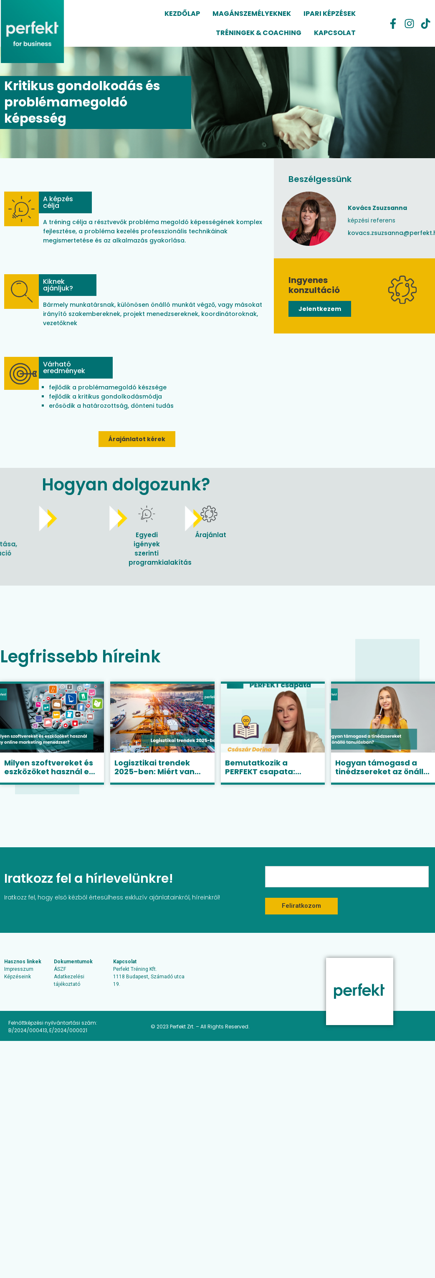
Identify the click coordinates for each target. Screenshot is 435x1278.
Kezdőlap (182, 13)
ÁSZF (60, 969)
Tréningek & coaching (258, 33)
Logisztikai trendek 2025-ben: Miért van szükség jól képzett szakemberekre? (154, 776)
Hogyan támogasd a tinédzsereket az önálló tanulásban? (381, 772)
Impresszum (18, 969)
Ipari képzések (329, 13)
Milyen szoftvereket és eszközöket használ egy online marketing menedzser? (51, 776)
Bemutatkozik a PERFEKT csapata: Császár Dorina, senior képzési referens (269, 776)
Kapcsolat (335, 33)
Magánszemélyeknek (251, 13)
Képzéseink (17, 977)
